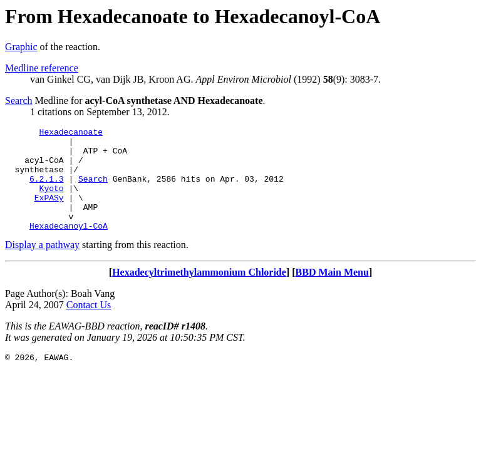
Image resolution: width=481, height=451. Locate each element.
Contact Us (88, 325)
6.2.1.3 (46, 189)
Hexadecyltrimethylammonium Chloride (199, 293)
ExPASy (49, 212)
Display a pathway (42, 265)
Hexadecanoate (71, 133)
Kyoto (51, 201)
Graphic (21, 46)
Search (19, 100)
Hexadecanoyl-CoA (68, 246)
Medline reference (41, 68)
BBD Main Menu (332, 293)
